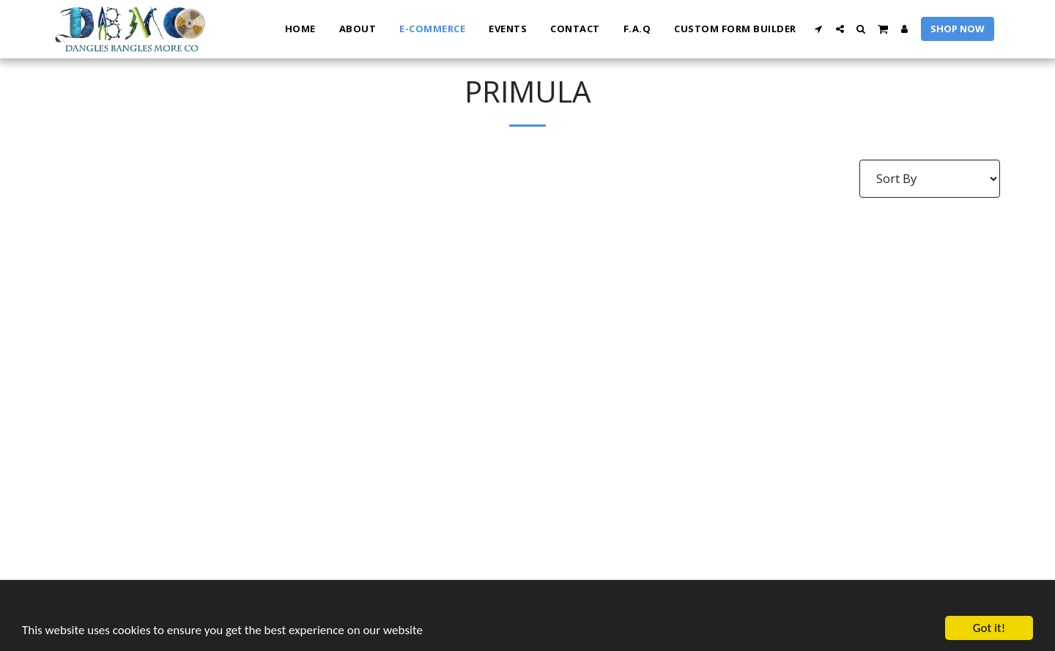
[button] (819, 29)
